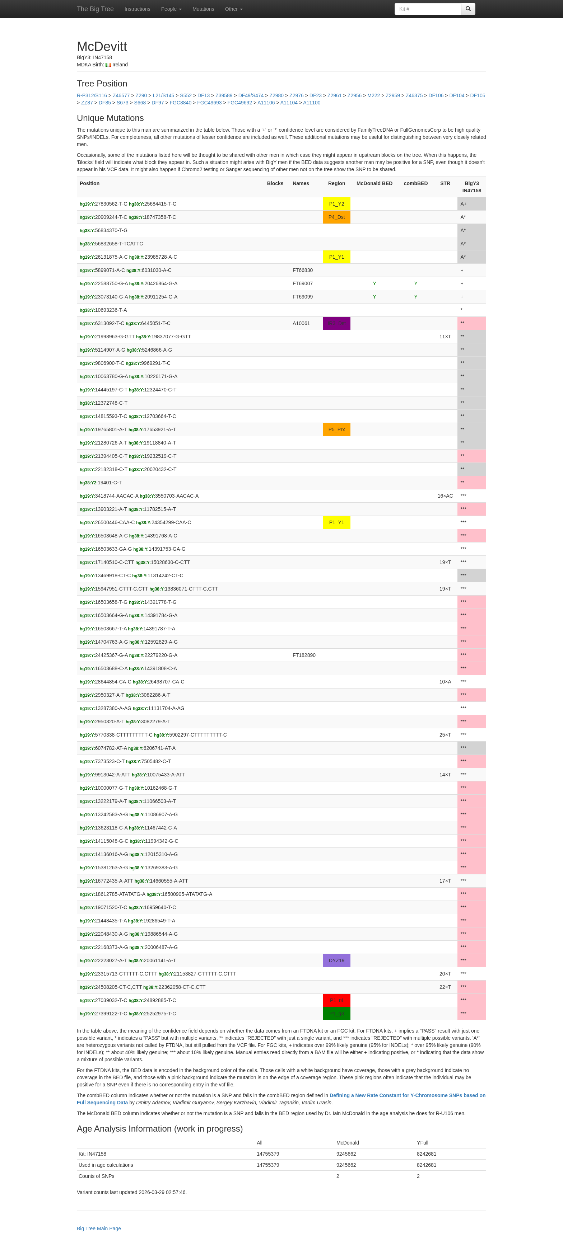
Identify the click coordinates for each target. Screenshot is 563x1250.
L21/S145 (163, 95)
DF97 (158, 102)
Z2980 (276, 95)
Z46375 (414, 95)
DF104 (456, 95)
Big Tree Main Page (99, 1228)
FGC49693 (209, 102)
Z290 (141, 95)
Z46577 (121, 95)
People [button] (171, 9)
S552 (186, 95)
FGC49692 (240, 102)
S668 (140, 102)
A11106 (266, 102)
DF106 (435, 95)
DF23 (316, 95)
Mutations (203, 9)
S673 (123, 102)
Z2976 (296, 95)
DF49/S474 (251, 95)
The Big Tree (95, 9)
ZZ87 (87, 102)
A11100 (311, 102)
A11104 (289, 102)
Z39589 (223, 95)
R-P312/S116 (92, 95)
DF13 (203, 95)
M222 (373, 95)
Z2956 (355, 95)
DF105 (477, 95)
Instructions (137, 9)
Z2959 (393, 95)
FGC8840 (180, 102)
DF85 (105, 102)
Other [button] (234, 9)
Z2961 (334, 95)
